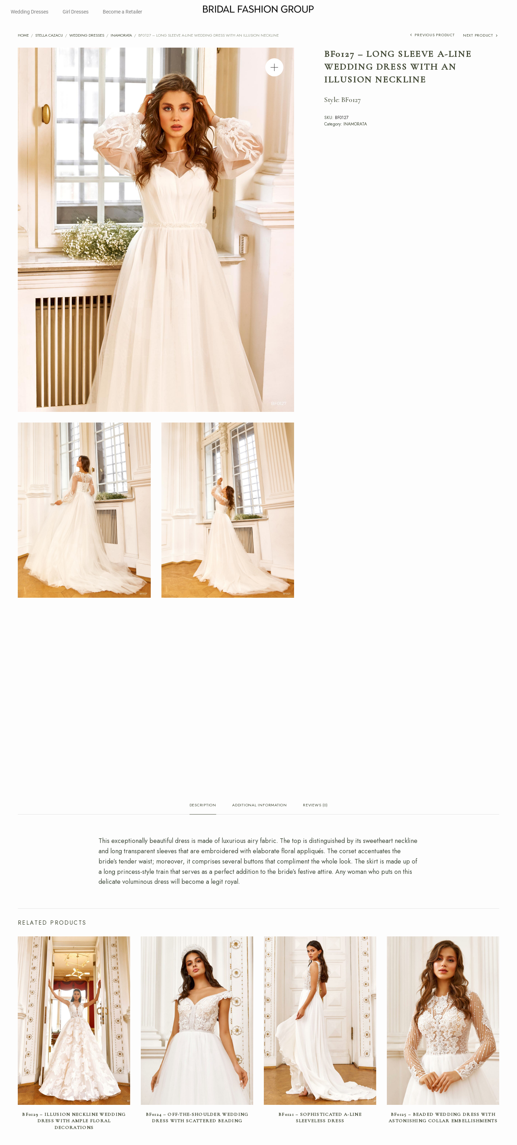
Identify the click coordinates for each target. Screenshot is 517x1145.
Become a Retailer (122, 12)
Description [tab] (203, 805)
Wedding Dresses (29, 12)
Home (23, 35)
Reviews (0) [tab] (315, 805)
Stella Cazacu (49, 35)
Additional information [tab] (259, 805)
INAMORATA (121, 35)
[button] (274, 67)
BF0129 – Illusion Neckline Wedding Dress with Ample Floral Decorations (74, 1121)
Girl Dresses (76, 12)
